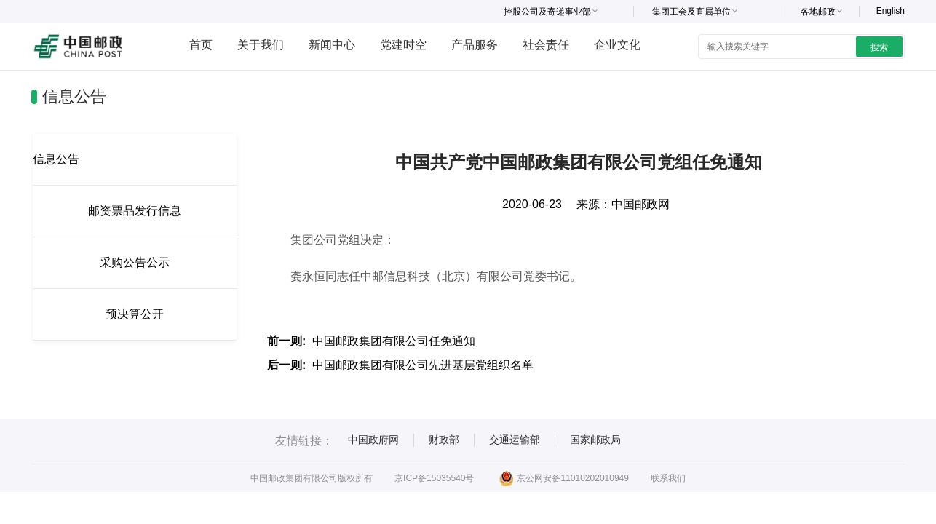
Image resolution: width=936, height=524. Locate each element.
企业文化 (617, 45)
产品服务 (474, 45)
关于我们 (260, 45)
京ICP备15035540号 (434, 478)
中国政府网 (373, 439)
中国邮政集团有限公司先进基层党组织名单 (423, 365)
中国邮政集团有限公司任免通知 (393, 341)
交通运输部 (514, 439)
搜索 (879, 47)
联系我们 (668, 478)
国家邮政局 (595, 439)
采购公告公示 (135, 262)
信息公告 (56, 159)
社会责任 (546, 45)
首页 (201, 45)
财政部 (444, 439)
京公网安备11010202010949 (563, 478)
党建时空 (403, 45)
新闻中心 (332, 45)
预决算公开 (135, 314)
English (890, 11)
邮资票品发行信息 (134, 211)
